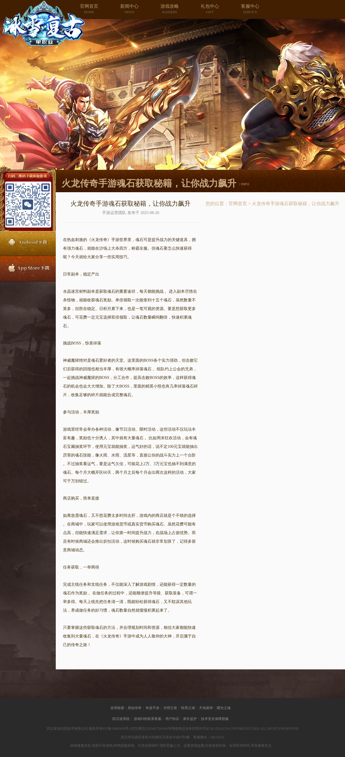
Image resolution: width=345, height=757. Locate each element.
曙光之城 (224, 708)
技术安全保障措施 (215, 719)
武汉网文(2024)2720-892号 (151, 729)
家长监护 (190, 719)
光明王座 (170, 708)
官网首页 (238, 203)
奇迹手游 (152, 708)
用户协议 (172, 719)
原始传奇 (134, 708)
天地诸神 (206, 708)
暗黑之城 (188, 708)
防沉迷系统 (121, 719)
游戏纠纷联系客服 (147, 719)
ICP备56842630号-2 (117, 729)
